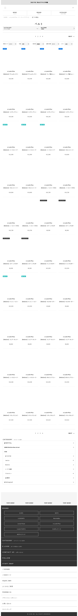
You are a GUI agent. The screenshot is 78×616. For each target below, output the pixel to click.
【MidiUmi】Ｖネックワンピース (11, 415)
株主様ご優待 (6, 581)
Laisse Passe (21, 523)
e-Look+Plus (57, 523)
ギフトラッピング (8, 482)
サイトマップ (6, 609)
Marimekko (56, 518)
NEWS (15, 13)
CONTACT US (12, 552)
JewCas (7, 460)
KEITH (56, 513)
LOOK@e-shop (39, 8)
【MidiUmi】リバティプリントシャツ (12, 112)
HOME (5, 17)
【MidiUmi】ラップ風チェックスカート (50, 74)
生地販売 (7, 478)
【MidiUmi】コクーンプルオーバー (49, 226)
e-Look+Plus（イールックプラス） (19, 17)
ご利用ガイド (6, 575)
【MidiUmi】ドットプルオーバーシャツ (50, 263)
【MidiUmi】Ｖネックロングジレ (48, 415)
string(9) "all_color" (68, 44)
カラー (62, 44)
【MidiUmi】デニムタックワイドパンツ (13, 74)
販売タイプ (5, 44)
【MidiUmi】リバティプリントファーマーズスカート (53, 112)
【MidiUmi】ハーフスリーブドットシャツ (13, 150)
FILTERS (56, 28)
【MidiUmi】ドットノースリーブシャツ (13, 301)
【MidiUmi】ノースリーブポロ (48, 188)
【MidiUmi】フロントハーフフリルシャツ (13, 188)
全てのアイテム (7, 443)
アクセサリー (8, 473)
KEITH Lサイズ (21, 534)
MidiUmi (7, 464)
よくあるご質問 (7, 586)
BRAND (39, 13)
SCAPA (21, 513)
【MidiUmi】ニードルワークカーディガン (13, 377)
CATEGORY (63, 13)
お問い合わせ (6, 603)
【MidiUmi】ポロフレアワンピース (49, 377)
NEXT (72, 36)
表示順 (34, 44)
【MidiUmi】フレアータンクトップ (12, 339)
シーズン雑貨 (8, 469)
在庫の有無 (48, 44)
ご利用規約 (6, 569)
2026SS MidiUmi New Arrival (12, 447)
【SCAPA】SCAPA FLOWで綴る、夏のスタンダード (39, 2)
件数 (20, 44)
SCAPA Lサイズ (56, 529)
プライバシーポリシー (9, 598)
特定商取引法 (6, 592)
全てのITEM (8, 456)
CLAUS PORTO (21, 529)
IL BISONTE (21, 518)
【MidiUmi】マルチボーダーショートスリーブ (52, 301)
